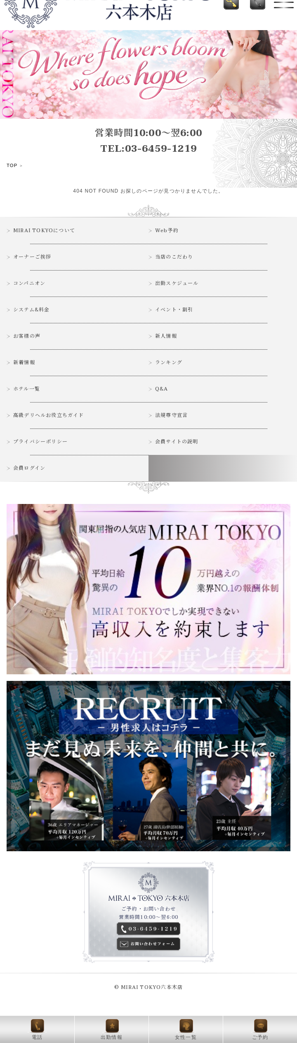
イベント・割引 (174, 310)
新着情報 (24, 362)
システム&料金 (31, 310)
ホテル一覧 (26, 389)
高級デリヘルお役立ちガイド (48, 415)
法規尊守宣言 (171, 415)
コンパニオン (29, 283)
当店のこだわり (174, 257)
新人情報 (166, 336)
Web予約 (167, 230)
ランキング (168, 362)
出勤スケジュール (177, 283)
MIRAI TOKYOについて (44, 230)
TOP (12, 165)
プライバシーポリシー (40, 442)
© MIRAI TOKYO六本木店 (148, 987)
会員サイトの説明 (176, 442)
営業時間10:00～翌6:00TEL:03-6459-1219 (148, 141)
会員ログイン (29, 468)
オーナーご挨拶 (32, 257)
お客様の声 (26, 336)
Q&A (161, 389)
